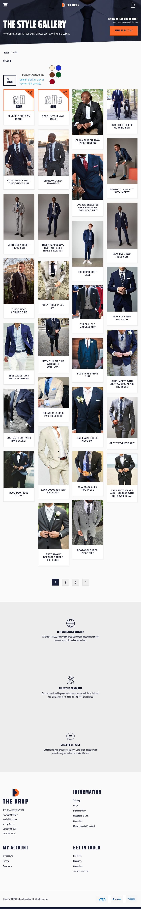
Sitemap (76, 800)
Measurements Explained (84, 826)
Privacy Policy (79, 811)
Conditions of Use (80, 816)
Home (6, 52)
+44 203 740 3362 (80, 871)
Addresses (7, 866)
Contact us (77, 821)
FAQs (75, 805)
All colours (10, 80)
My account (8, 856)
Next (85, 582)
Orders (6, 861)
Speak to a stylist (124, 31)
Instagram (77, 861)
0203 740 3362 (9, 833)
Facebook (77, 856)
